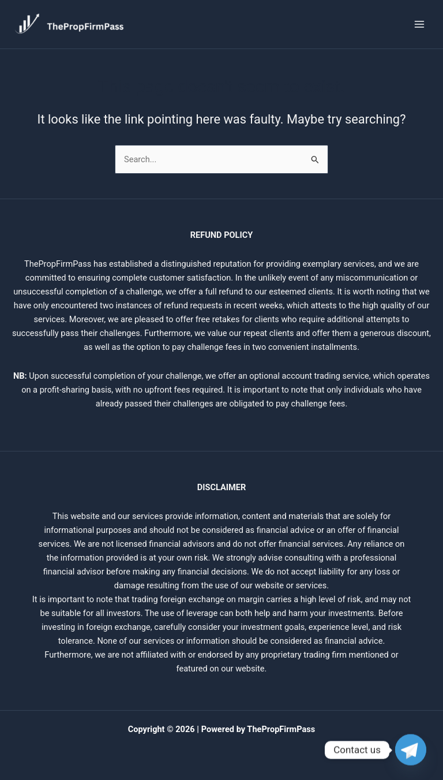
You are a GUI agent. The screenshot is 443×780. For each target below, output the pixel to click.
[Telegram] (410, 750)
